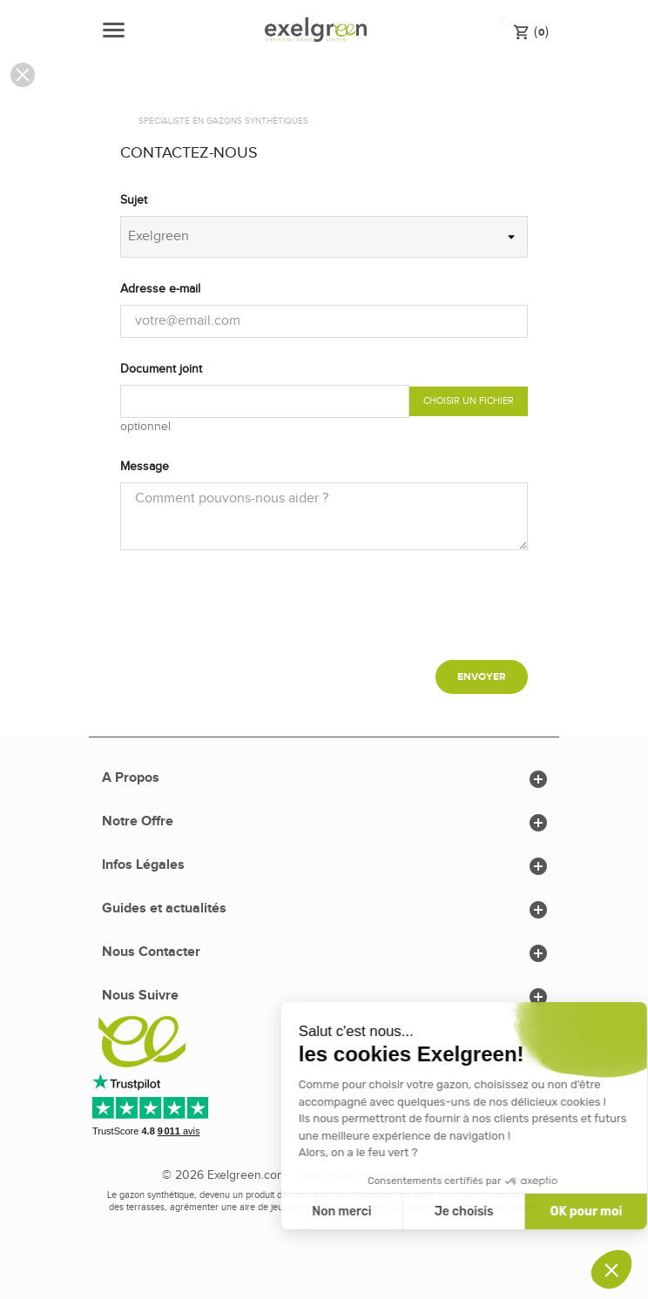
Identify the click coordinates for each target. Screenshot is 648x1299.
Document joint (161, 369)
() (531, 32)
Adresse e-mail (160, 289)
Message (144, 467)
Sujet (133, 200)
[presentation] (324, 612)
